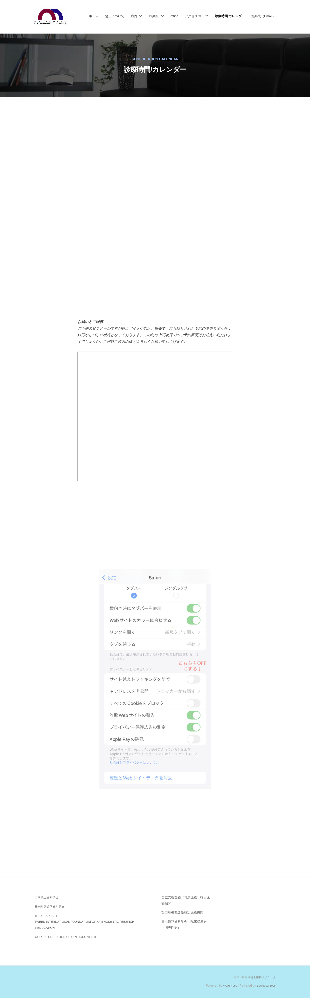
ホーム (94, 16)
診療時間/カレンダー (230, 16)
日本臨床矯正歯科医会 (50, 906)
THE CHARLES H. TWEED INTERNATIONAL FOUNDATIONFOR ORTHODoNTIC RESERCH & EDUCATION (89, 921)
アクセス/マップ (196, 16)
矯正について (114, 16)
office (174, 16)
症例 (134, 16)
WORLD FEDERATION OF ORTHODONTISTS (69, 937)
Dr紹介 (154, 16)
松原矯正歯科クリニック (259, 977)
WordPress (227, 985)
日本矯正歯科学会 (47, 897)
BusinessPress (265, 985)
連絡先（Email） (263, 16)
